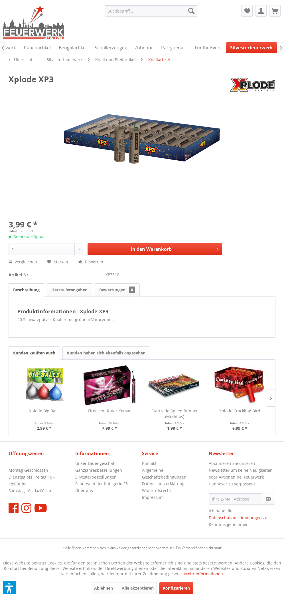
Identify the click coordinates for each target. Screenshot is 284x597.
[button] (9, 587)
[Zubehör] (144, 47)
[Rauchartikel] (37, 47)
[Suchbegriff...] (151, 11)
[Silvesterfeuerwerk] (251, 47)
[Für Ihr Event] (208, 47)
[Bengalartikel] (73, 47)
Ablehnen (103, 588)
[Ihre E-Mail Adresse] (235, 499)
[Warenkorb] (275, 11)
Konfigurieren (176, 588)
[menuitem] (151, 11)
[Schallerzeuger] (111, 47)
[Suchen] (191, 11)
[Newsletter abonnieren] (268, 499)
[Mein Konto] (261, 11)
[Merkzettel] (247, 11)
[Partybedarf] (174, 47)
